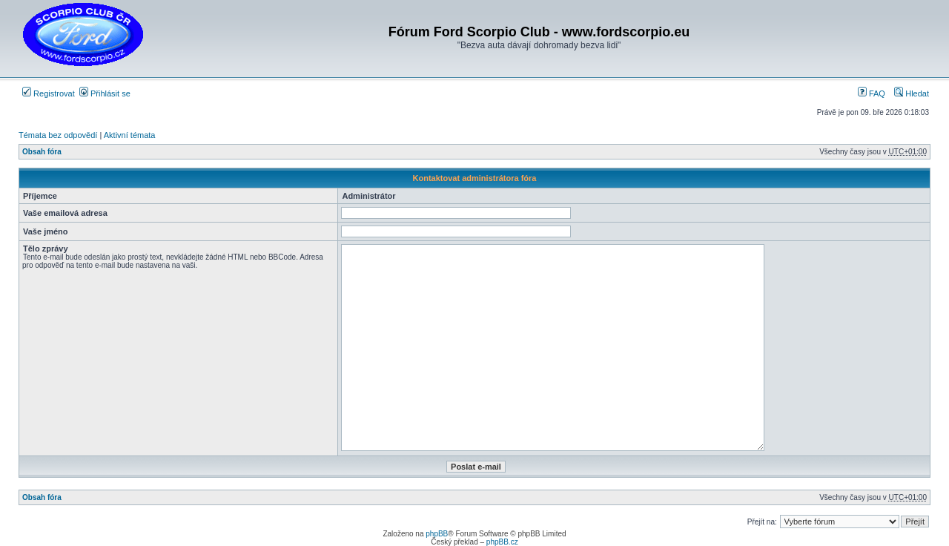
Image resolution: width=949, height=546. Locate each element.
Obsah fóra (42, 152)
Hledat (911, 93)
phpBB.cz (502, 542)
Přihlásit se (104, 93)
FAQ (871, 93)
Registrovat (48, 93)
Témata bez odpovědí (58, 135)
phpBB (437, 534)
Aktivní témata (130, 135)
